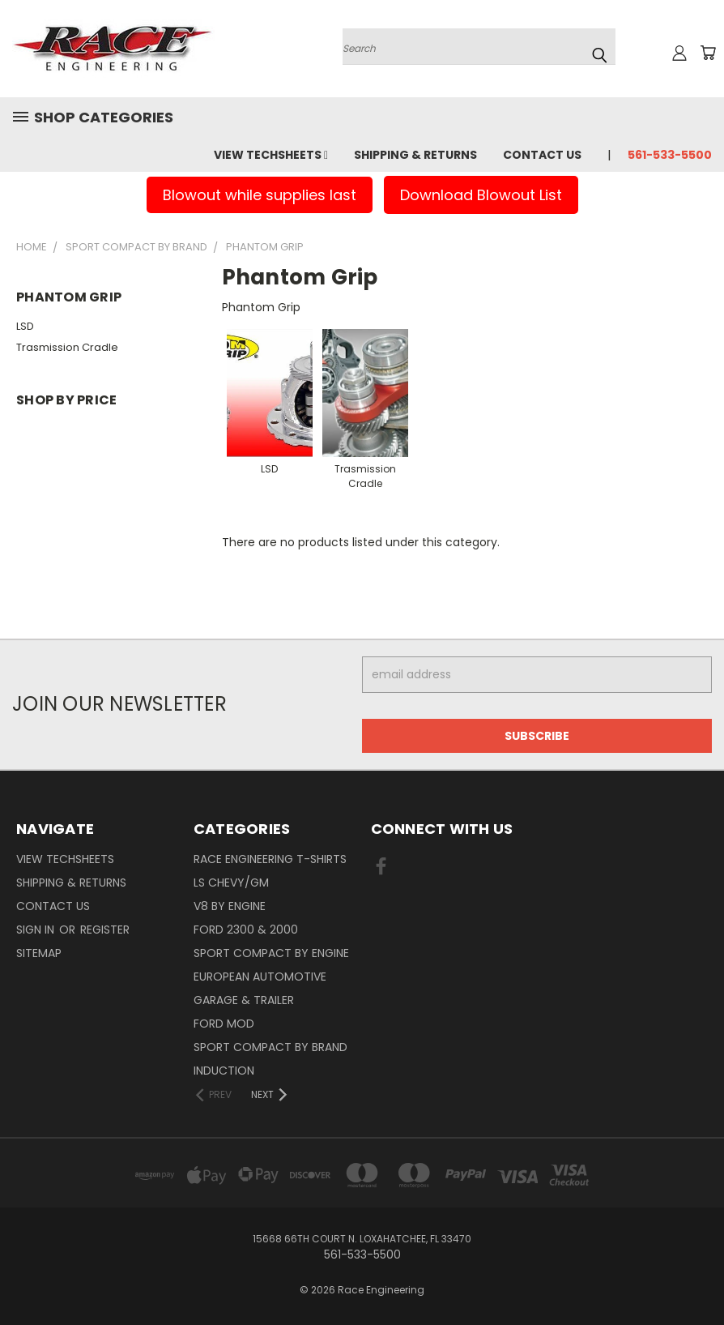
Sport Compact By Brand (270, 1047)
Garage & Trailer (244, 1000)
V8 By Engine (230, 906)
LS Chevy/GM (231, 882)
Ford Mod (224, 1023)
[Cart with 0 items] (708, 53)
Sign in (36, 929)
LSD (25, 326)
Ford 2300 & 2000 (246, 929)
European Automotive (260, 976)
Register (105, 929)
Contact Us (542, 155)
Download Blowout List (481, 195)
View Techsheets (271, 155)
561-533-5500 (670, 155)
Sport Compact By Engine (271, 953)
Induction (224, 1070)
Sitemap (39, 953)
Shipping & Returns (415, 155)
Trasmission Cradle (67, 347)
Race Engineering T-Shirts (270, 859)
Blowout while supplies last (259, 195)
